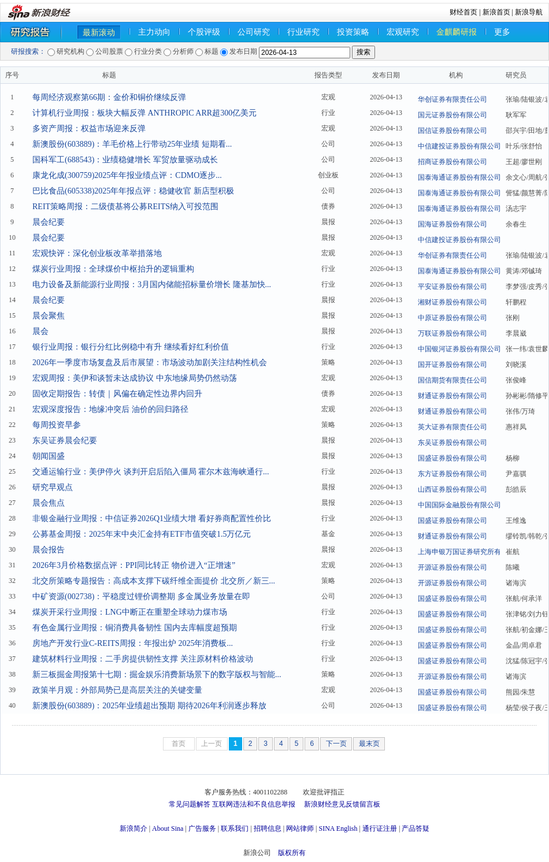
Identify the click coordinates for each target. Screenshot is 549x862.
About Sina (167, 828)
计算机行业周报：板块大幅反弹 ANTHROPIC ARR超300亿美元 (144, 113)
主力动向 (154, 32)
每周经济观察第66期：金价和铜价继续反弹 (109, 97)
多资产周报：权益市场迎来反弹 (89, 128)
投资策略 (353, 32)
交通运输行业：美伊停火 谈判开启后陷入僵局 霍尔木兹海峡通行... (150, 471)
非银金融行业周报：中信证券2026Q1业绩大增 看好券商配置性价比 (151, 518)
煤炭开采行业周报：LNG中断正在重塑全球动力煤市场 (129, 612)
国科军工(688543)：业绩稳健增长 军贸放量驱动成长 (125, 159)
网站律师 (300, 828)
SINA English (337, 828)
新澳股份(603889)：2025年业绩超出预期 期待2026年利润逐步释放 (149, 705)
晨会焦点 (48, 503)
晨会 (40, 331)
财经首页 (463, 12)
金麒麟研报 (456, 32)
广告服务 (202, 828)
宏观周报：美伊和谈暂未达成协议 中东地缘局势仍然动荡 (134, 378)
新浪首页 (496, 12)
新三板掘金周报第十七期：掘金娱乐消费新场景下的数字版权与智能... (156, 674)
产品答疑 (415, 828)
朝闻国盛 (48, 456)
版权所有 (292, 853)
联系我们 (234, 828)
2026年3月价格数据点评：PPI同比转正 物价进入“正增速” (133, 565)
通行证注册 (379, 828)
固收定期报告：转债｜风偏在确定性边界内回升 (117, 393)
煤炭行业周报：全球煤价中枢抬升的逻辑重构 (113, 269)
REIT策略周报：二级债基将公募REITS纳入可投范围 (125, 206)
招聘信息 (267, 828)
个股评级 (204, 32)
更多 (502, 32)
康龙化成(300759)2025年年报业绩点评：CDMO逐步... (127, 175)
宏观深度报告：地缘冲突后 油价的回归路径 (110, 409)
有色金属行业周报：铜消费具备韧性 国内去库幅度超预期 (134, 627)
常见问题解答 (189, 804)
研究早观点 (52, 487)
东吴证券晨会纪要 (64, 440)
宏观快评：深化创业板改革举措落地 (97, 253)
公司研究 (254, 32)
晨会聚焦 (48, 315)
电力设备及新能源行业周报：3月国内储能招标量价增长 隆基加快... (151, 284)
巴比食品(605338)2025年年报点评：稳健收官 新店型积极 (133, 191)
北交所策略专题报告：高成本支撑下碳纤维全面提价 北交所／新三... (153, 581)
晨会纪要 (48, 222)
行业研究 (303, 32)
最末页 (369, 744)
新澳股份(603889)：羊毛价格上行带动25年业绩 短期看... (132, 144)
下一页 (336, 744)
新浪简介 (133, 828)
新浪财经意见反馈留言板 (342, 804)
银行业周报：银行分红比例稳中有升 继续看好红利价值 (130, 347)
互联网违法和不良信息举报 (253, 804)
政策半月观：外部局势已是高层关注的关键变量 (117, 690)
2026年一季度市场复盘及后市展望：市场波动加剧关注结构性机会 (149, 362)
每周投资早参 (56, 425)
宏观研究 (403, 32)
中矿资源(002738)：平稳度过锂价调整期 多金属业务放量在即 (141, 596)
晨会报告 (48, 549)
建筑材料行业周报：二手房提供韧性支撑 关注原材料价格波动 (142, 659)
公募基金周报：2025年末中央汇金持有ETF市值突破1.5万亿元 (141, 534)
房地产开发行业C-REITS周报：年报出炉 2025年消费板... (132, 643)
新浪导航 (529, 12)
